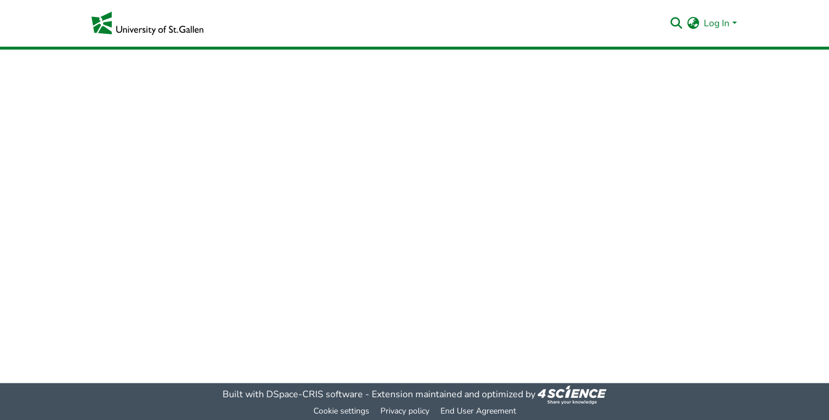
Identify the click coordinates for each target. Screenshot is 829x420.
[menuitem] (693, 23)
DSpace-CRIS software (314, 394)
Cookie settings (341, 410)
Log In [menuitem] (716, 23)
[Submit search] (676, 23)
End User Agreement (478, 410)
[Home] (147, 23)
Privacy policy (404, 410)
